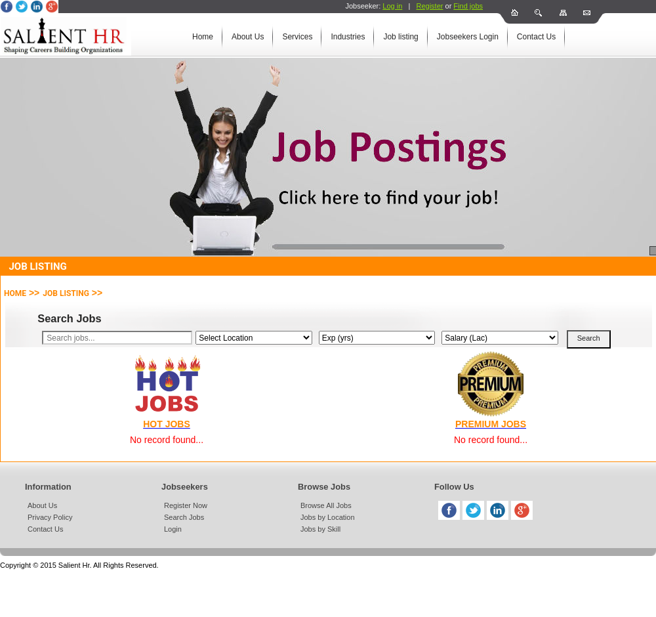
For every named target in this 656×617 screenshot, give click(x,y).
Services (297, 36)
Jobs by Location (327, 517)
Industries (348, 36)
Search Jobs (184, 517)
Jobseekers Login (468, 36)
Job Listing (66, 293)
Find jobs (468, 6)
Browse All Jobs (326, 505)
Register (429, 6)
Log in (392, 6)
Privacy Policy (50, 517)
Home (202, 36)
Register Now (185, 505)
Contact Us (536, 36)
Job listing (400, 36)
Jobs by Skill (320, 529)
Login (173, 529)
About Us (248, 36)
